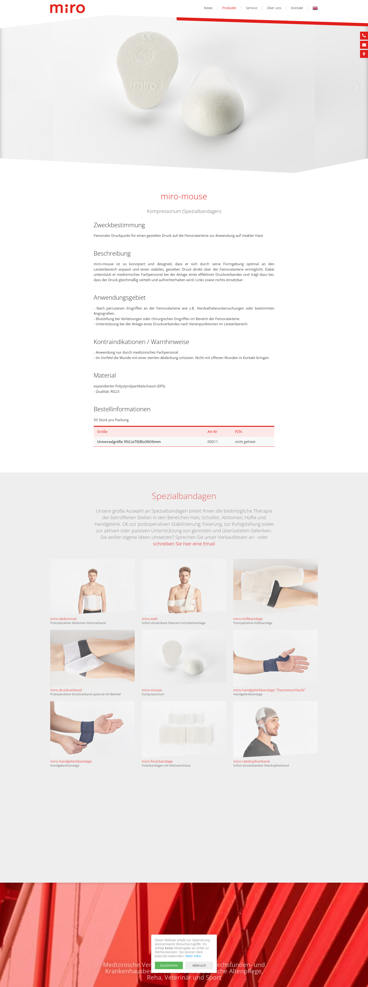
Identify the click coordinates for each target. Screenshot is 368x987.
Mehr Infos (193, 956)
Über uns (274, 8)
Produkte (229, 8)
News (208, 8)
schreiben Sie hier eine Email (184, 544)
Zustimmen (169, 965)
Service (251, 8)
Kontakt (297, 8)
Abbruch (199, 965)
